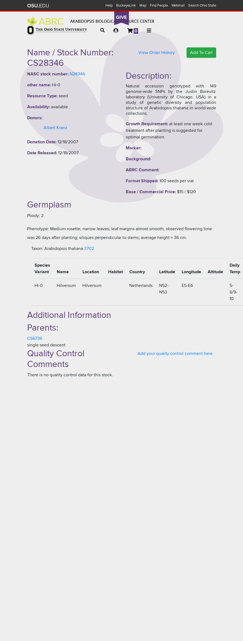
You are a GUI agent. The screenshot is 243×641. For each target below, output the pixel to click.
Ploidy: (33, 215)
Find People (159, 5)
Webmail (178, 5)
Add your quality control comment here (175, 353)
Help (109, 5)
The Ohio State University (38, 6)
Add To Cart (201, 52)
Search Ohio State (202, 5)
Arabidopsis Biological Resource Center (91, 21)
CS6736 (34, 338)
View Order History (156, 52)
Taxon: (37, 248)
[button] (102, 30)
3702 (89, 248)
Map (142, 5)
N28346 (77, 74)
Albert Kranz (55, 127)
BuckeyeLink (126, 5)
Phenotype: (38, 229)
